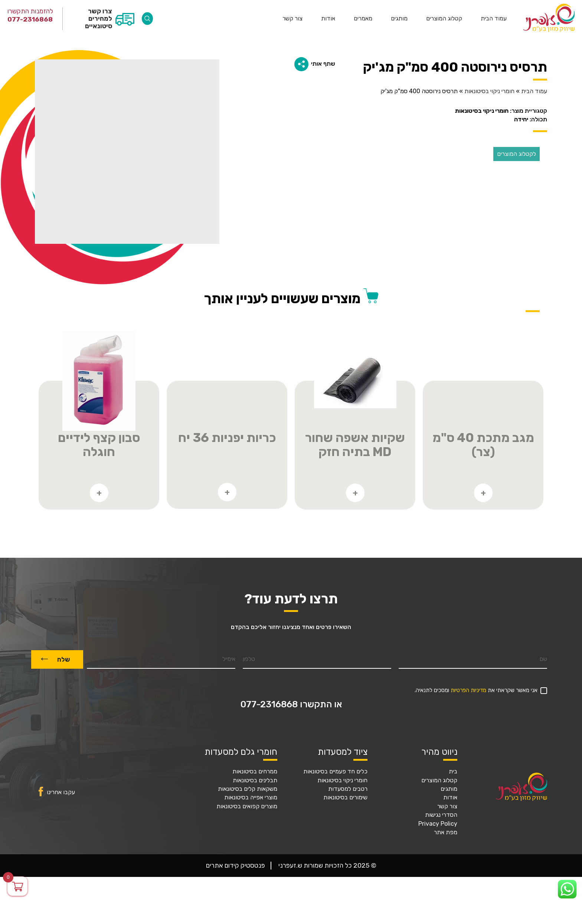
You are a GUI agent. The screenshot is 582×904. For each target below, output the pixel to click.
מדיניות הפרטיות (468, 690)
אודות (328, 18)
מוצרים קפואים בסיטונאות (246, 806)
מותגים (399, 18)
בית (453, 771)
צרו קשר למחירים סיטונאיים (98, 18)
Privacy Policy (437, 824)
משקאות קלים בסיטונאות (247, 789)
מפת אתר (445, 832)
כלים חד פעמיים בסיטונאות (335, 771)
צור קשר (292, 18)
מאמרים (363, 18)
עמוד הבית (494, 18)
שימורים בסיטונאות (345, 797)
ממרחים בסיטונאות (254, 771)
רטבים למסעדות (347, 789)
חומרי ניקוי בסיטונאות (489, 91)
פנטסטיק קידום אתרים (235, 865)
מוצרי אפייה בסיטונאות (250, 797)
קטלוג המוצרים (444, 18)
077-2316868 (30, 19)
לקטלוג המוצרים (516, 153)
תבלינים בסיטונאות (255, 780)
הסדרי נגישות (441, 815)
